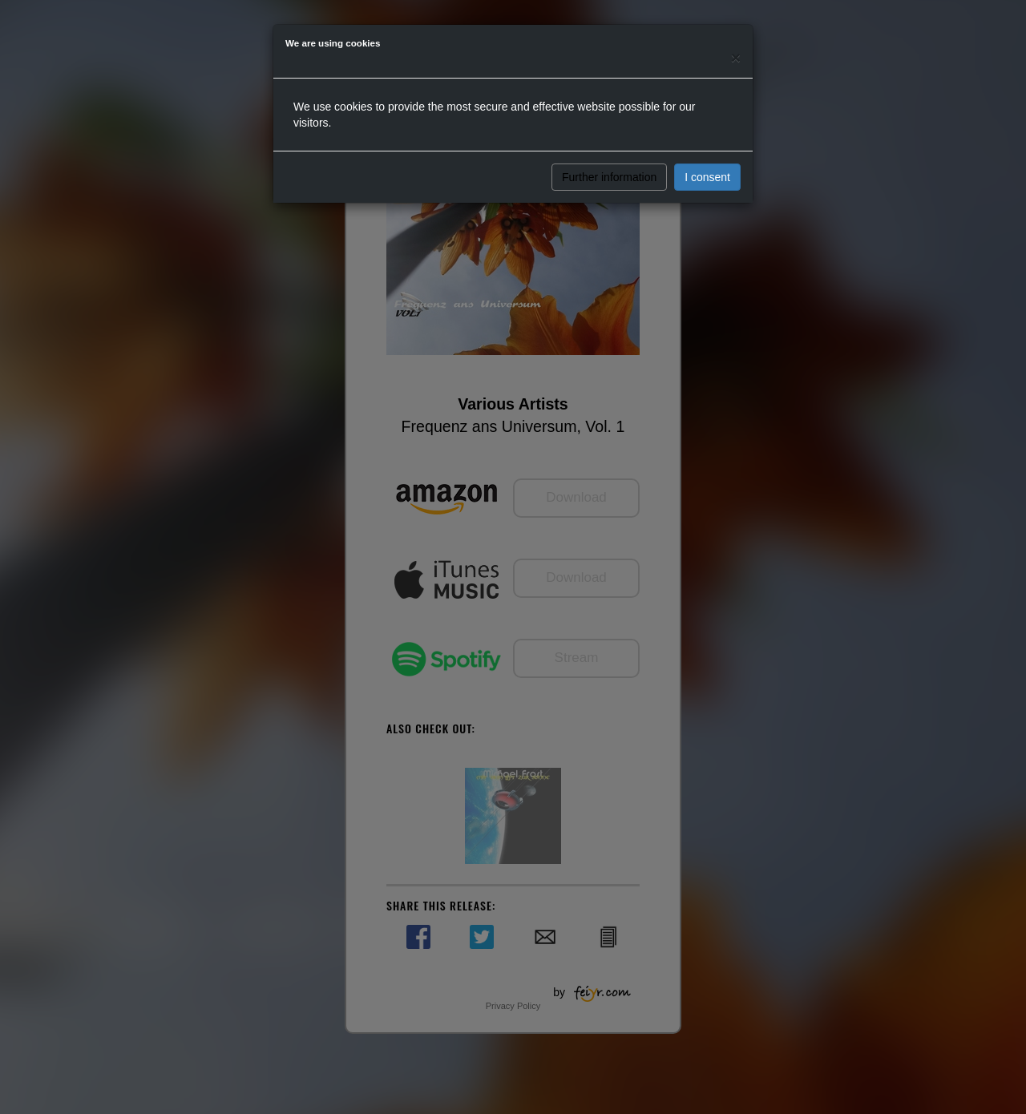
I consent (707, 177)
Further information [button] (609, 177)
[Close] (736, 57)
